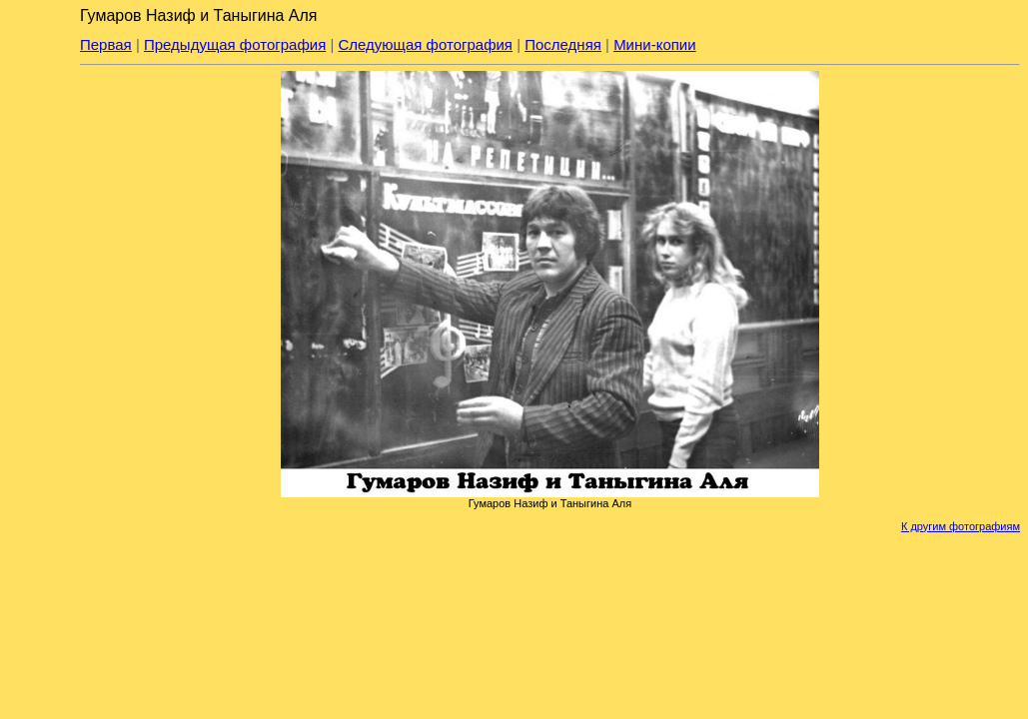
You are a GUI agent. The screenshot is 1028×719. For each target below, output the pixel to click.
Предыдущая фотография (235, 44)
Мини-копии (654, 44)
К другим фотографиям (960, 526)
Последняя (562, 44)
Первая (106, 44)
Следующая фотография (426, 44)
